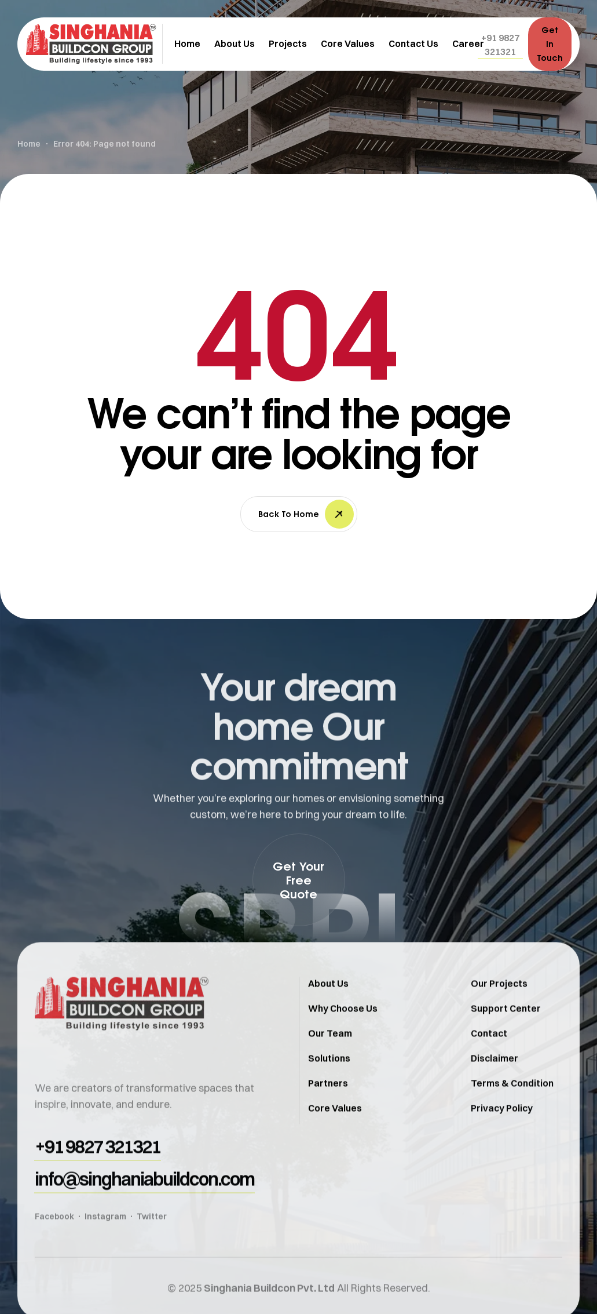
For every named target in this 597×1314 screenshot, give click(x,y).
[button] (500, 45)
